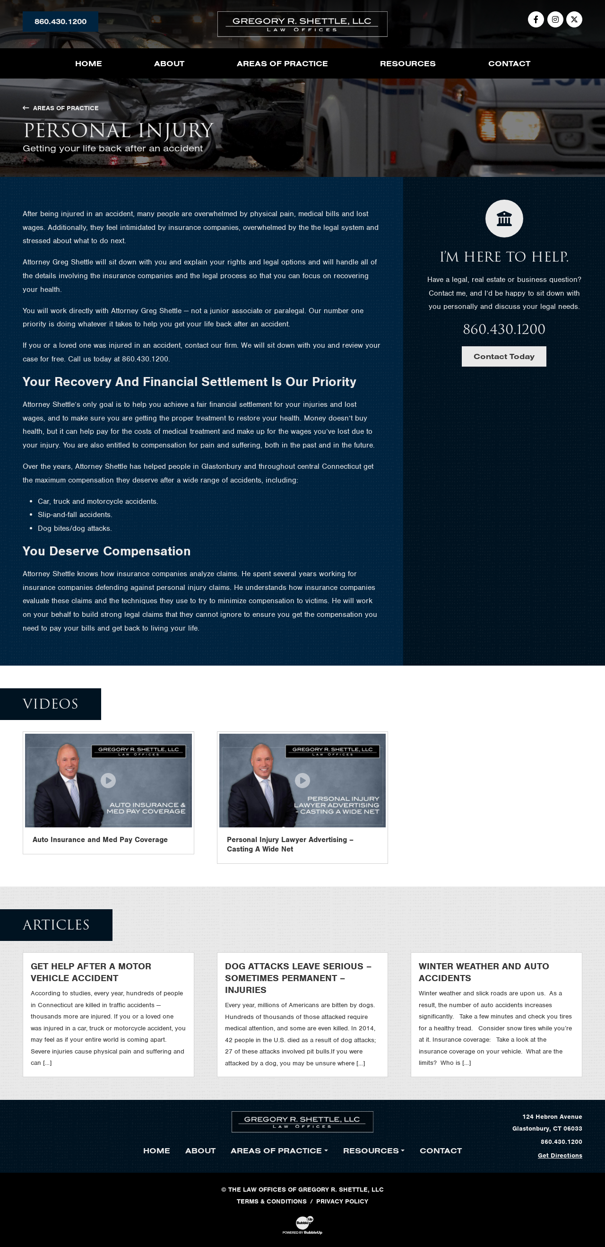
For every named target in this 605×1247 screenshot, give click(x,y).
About (169, 63)
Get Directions (560, 1155)
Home (88, 63)
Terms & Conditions (272, 1201)
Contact (509, 63)
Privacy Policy (342, 1201)
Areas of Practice (61, 108)
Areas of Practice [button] (282, 63)
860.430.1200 (60, 21)
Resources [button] (408, 63)
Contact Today (504, 356)
